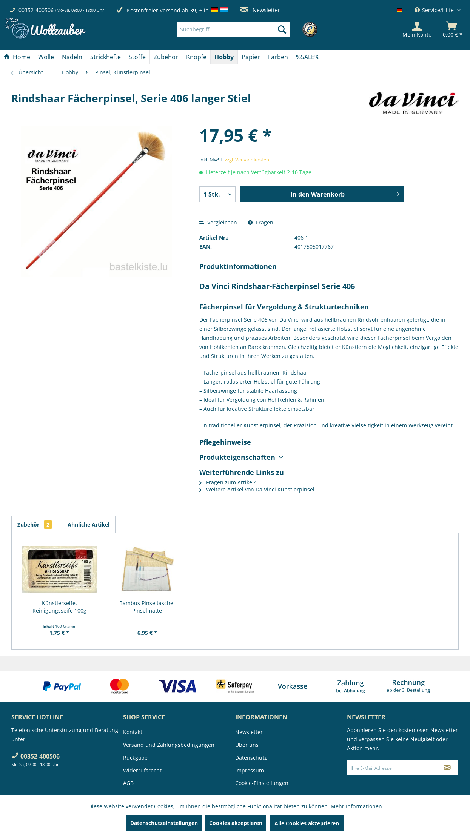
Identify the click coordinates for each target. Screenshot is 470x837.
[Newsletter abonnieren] (447, 767)
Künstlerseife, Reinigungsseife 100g (59, 606)
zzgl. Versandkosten (247, 159)
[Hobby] (224, 57)
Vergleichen (218, 222)
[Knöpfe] (196, 57)
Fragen (260, 222)
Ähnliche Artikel (88, 524)
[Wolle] (46, 57)
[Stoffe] (137, 57)
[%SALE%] (307, 57)
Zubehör (34, 524)
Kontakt (132, 732)
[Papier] (251, 57)
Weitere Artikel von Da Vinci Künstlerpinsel (256, 489)
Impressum (249, 770)
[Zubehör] (166, 57)
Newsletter (260, 10)
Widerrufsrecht (142, 770)
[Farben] (278, 57)
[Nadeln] (72, 57)
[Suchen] (282, 29)
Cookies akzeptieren (235, 822)
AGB (128, 782)
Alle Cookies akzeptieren (306, 823)
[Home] (17, 57)
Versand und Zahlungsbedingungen (168, 744)
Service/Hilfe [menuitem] (435, 10)
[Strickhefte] (105, 57)
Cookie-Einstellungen (261, 782)
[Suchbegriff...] (233, 29)
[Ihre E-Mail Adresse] (391, 767)
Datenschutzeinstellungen (164, 822)
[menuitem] (244, 29)
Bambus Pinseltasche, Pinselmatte (147, 606)
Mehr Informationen (356, 806)
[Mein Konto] (416, 29)
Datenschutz (251, 757)
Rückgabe (135, 757)
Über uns (247, 744)
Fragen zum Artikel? (227, 482)
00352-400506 (36, 10)
